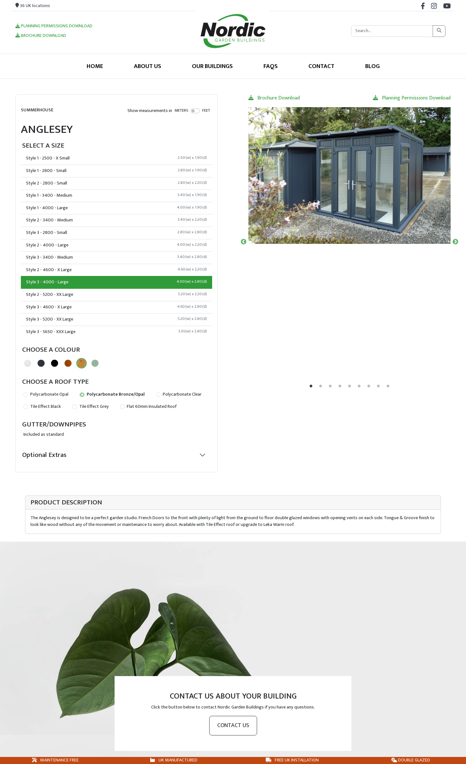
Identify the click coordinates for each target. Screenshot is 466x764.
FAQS (270, 66)
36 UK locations (32, 6)
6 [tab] (359, 386)
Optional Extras (44, 454)
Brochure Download (40, 35)
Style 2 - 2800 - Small (116, 183)
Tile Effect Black (42, 406)
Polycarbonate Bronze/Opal (112, 394)
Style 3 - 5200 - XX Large (116, 319)
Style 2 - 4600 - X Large (116, 270)
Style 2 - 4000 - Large (116, 245)
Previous (243, 242)
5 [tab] (349, 386)
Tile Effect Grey (90, 406)
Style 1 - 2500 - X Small (116, 158)
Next (455, 242)
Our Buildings (212, 66)
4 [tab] (340, 386)
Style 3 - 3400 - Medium (116, 257)
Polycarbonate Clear (179, 394)
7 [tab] (369, 386)
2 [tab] (320, 386)
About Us (147, 66)
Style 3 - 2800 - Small (116, 232)
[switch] (195, 110)
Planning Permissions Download (53, 26)
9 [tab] (388, 386)
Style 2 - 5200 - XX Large (116, 294)
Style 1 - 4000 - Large (116, 208)
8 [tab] (378, 386)
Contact (321, 66)
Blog (372, 66)
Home (95, 66)
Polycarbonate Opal (45, 394)
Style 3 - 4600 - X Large (116, 307)
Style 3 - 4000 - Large (116, 282)
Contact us (233, 725)
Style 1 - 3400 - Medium (116, 195)
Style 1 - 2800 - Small (116, 171)
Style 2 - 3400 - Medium (116, 220)
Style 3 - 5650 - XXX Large (116, 332)
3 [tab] (330, 386)
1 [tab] (311, 386)
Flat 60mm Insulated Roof (148, 406)
